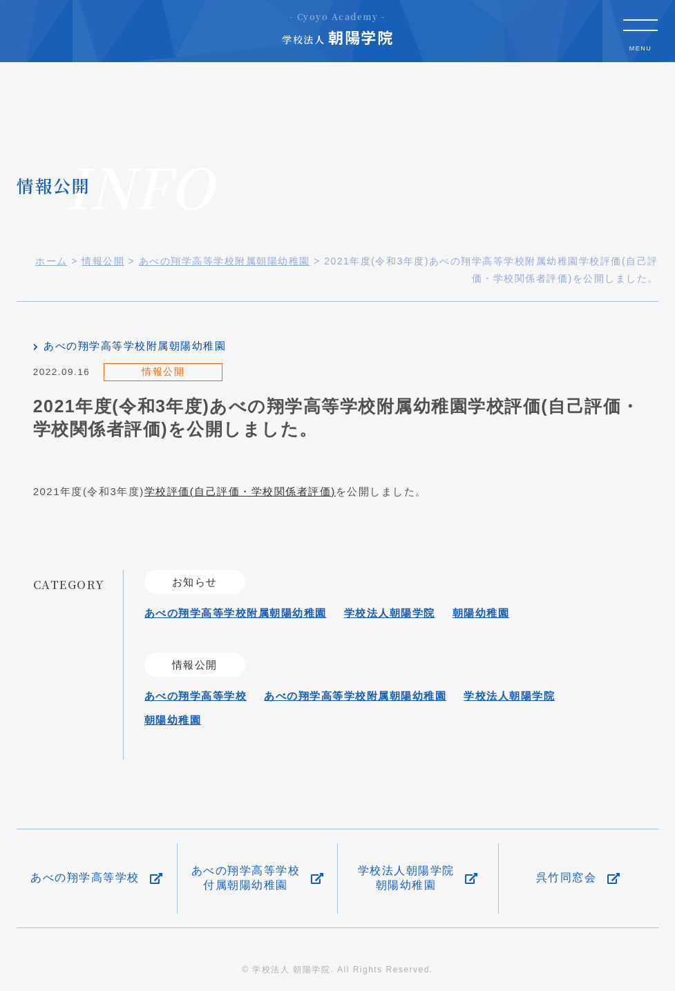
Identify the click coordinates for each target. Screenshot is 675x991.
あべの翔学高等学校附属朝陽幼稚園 (135, 346)
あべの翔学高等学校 (195, 696)
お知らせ (195, 582)
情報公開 (163, 372)
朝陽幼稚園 (481, 613)
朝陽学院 (337, 29)
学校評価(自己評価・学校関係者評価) (240, 491)
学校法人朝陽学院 (389, 613)
